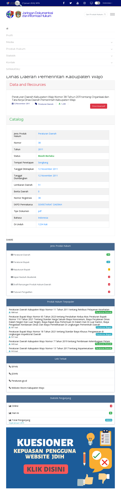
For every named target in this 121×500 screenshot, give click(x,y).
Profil (9, 35)
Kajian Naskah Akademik (60, 277)
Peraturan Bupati (60, 262)
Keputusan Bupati (60, 269)
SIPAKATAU (13, 69)
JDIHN (13, 373)
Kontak (60, 62)
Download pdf (98, 106)
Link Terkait (60, 359)
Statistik (60, 56)
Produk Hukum (60, 49)
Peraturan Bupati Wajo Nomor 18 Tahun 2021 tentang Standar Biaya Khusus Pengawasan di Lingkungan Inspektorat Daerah (56, 333)
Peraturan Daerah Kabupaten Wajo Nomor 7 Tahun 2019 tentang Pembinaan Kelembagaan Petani (59, 341)
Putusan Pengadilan (60, 292)
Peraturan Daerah (44, 104)
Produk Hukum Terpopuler (60, 301)
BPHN (13, 366)
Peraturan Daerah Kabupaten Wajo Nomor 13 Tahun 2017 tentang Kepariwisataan (51, 348)
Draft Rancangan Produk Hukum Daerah (60, 284)
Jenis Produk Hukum (60, 246)
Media (60, 42)
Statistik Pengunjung (60, 398)
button (97, 3)
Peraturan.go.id (18, 380)
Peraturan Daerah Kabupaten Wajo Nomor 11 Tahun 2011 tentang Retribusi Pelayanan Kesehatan (59, 309)
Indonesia (107, 3)
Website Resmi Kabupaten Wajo (26, 387)
